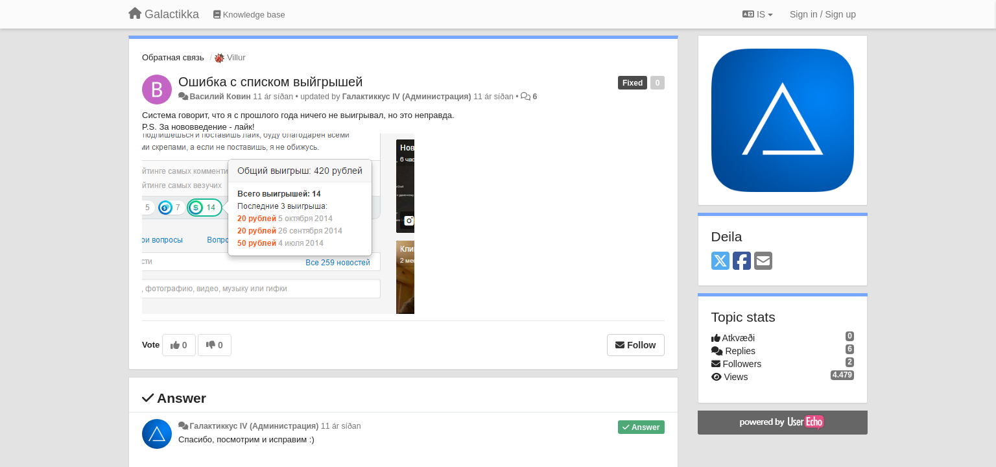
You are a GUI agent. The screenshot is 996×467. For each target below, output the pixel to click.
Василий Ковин (219, 96)
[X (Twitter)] (720, 261)
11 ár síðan (341, 426)
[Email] (763, 261)
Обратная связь (173, 57)
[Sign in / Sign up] (823, 14)
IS (757, 14)
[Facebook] (742, 261)
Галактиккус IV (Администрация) (406, 96)
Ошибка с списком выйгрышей (270, 82)
